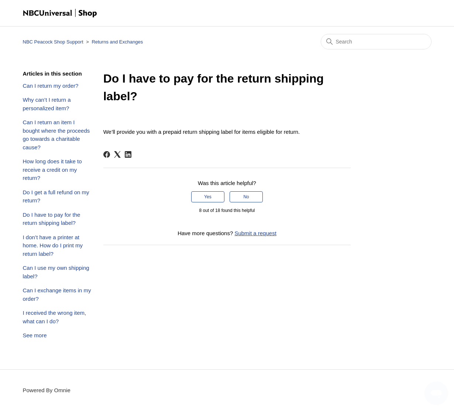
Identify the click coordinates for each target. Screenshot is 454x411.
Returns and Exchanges (117, 42)
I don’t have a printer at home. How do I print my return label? (53, 245)
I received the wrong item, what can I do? (54, 317)
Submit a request (255, 233)
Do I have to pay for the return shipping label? (51, 219)
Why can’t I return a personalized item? (47, 104)
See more (35, 335)
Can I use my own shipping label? (56, 272)
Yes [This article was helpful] (207, 196)
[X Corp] (117, 154)
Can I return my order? (51, 86)
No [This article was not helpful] (246, 196)
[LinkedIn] (128, 154)
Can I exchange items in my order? (57, 294)
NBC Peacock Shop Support (53, 42)
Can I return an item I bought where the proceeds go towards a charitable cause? (56, 134)
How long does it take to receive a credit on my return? (52, 169)
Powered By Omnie (46, 390)
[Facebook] (106, 154)
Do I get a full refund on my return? (56, 196)
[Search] (376, 41)
